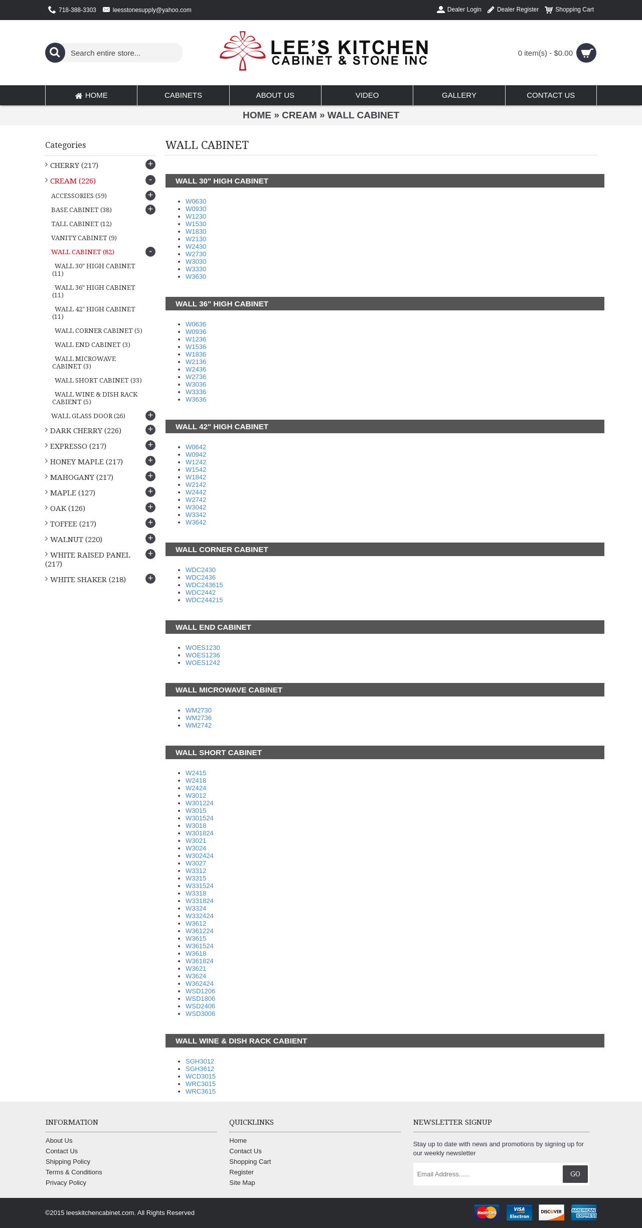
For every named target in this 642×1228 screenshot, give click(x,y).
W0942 (196, 454)
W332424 (200, 916)
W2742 (196, 499)
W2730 (196, 254)
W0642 (196, 447)
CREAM (299, 115)
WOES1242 (203, 662)
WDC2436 (201, 577)
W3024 (196, 848)
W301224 (200, 803)
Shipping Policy (68, 1161)
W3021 (196, 840)
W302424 (200, 855)
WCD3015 (201, 1076)
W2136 (196, 362)
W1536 (196, 346)
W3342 (196, 514)
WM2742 (199, 725)
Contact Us (62, 1151)
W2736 (196, 377)
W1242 (196, 462)
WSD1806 (200, 998)
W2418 (196, 780)
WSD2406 (200, 1006)
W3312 (196, 870)
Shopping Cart (250, 1161)
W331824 (200, 901)
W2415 (196, 773)
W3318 (196, 893)
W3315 (196, 878)
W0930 (196, 209)
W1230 (196, 216)
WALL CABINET (363, 115)
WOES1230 (203, 647)
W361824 (200, 961)
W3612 (196, 923)
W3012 (196, 795)
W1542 (196, 469)
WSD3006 (200, 1013)
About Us (59, 1140)
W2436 (196, 369)
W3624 (196, 976)
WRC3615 (201, 1091)
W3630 (196, 276)
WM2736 (199, 718)
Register (241, 1172)
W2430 (196, 246)
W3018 (196, 825)
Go (575, 1174)
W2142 (196, 484)
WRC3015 (201, 1084)
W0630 (196, 201)
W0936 (196, 331)
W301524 (200, 818)
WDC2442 (201, 592)
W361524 (200, 946)
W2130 (196, 239)
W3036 (196, 384)
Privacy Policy (66, 1182)
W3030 (196, 261)
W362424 (200, 983)
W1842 (196, 477)
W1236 (196, 339)
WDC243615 (204, 585)
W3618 (196, 953)
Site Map (242, 1182)
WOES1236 (203, 655)
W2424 (196, 788)
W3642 (196, 522)
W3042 (196, 507)
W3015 (196, 810)
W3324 (196, 908)
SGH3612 (200, 1069)
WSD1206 (200, 991)
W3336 (196, 392)
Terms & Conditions (74, 1172)
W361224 (200, 931)
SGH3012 (200, 1061)
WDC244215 (204, 600)
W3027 (196, 863)
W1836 (196, 354)
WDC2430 (201, 570)
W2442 (196, 492)
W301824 (200, 833)
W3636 (196, 399)
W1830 (196, 231)
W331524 (200, 886)
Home (257, 115)
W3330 (196, 269)
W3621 (196, 968)
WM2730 (199, 710)
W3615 (196, 938)
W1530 (196, 224)
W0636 (196, 324)
